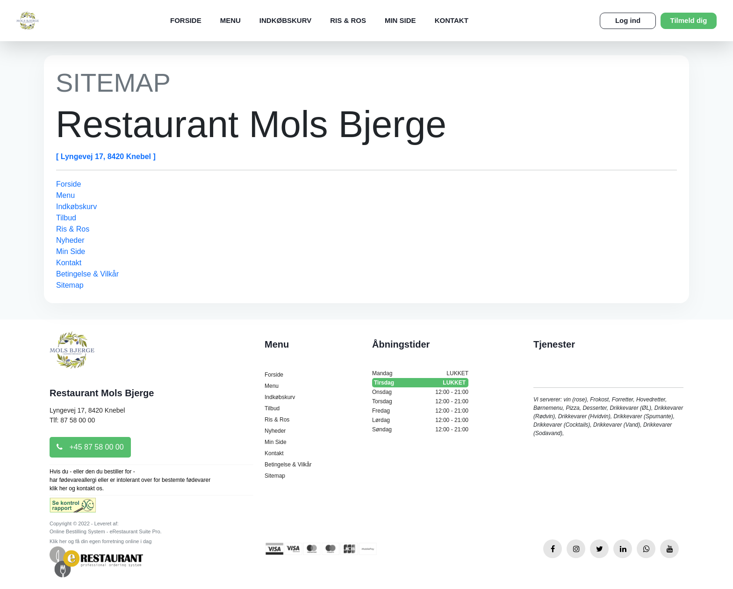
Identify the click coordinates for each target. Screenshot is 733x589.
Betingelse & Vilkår (87, 274)
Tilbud (66, 218)
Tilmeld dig (688, 20)
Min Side (400, 20)
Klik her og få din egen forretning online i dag (100, 541)
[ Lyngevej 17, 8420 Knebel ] (106, 156)
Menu (230, 20)
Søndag (420, 429)
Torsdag (420, 401)
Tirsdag (420, 382)
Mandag (420, 373)
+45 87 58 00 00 (90, 447)
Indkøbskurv (285, 20)
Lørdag (420, 420)
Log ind (627, 20)
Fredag (420, 410)
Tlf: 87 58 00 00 (72, 420)
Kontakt (451, 20)
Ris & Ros (348, 20)
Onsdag (420, 392)
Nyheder (70, 240)
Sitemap (70, 285)
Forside (185, 20)
